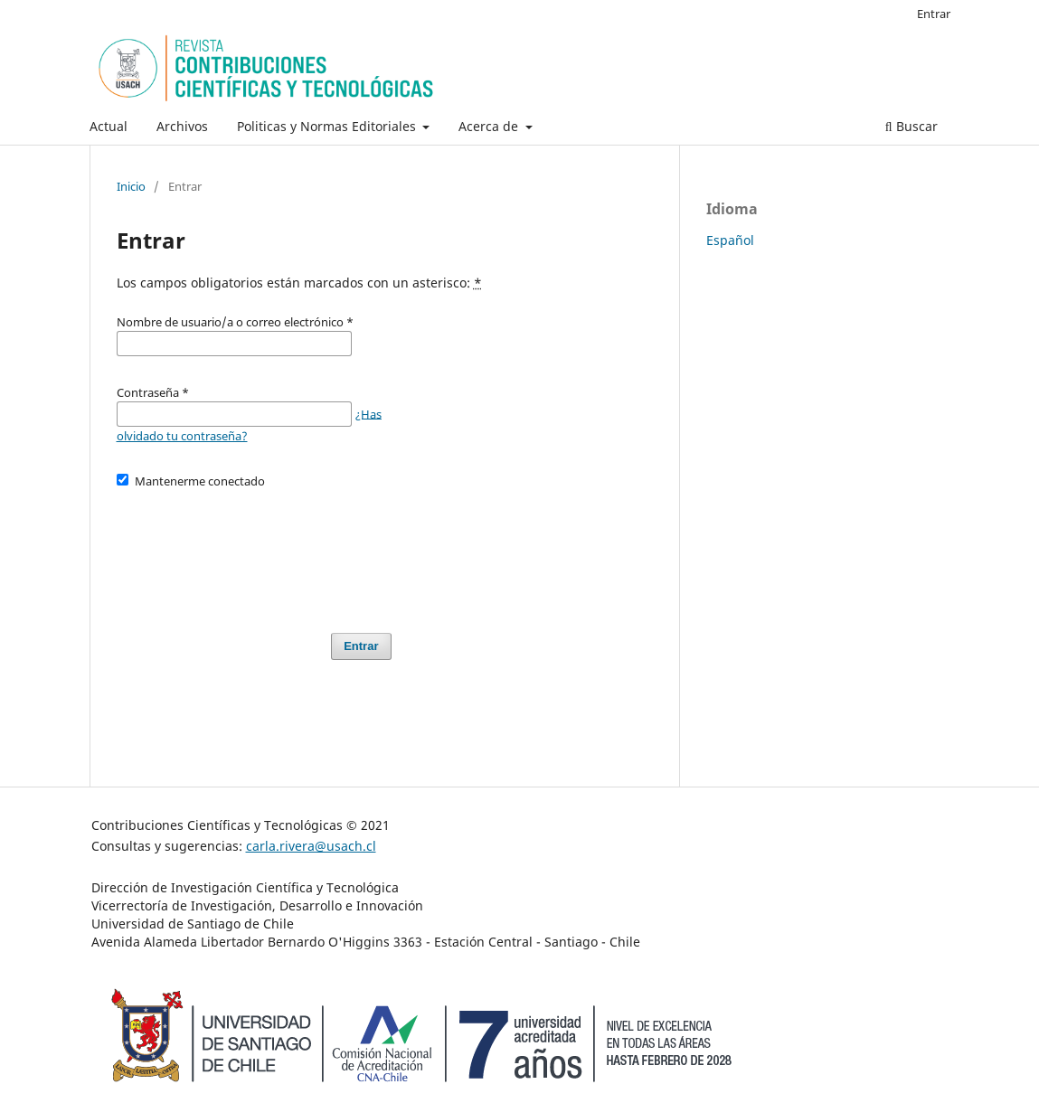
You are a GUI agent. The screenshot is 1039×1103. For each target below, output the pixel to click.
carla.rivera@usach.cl (311, 845)
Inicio (131, 186)
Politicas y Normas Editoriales (328, 126)
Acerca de (490, 126)
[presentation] (254, 552)
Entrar (933, 13)
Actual (109, 126)
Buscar (911, 126)
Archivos (182, 126)
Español (730, 240)
